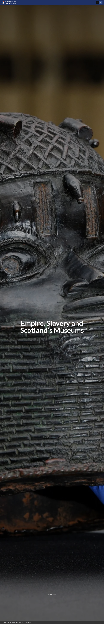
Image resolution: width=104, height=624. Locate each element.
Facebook (100, 2)
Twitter (97, 2)
